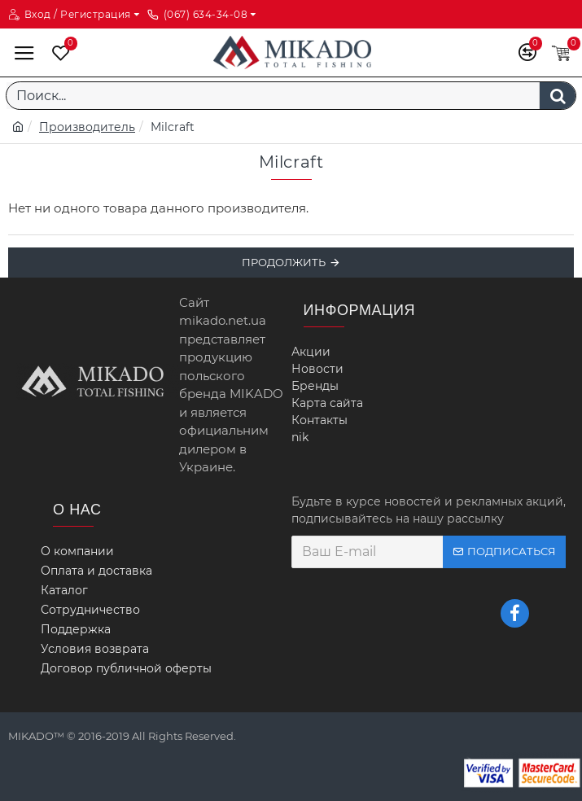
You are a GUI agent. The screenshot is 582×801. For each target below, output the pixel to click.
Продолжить (284, 262)
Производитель (87, 127)
